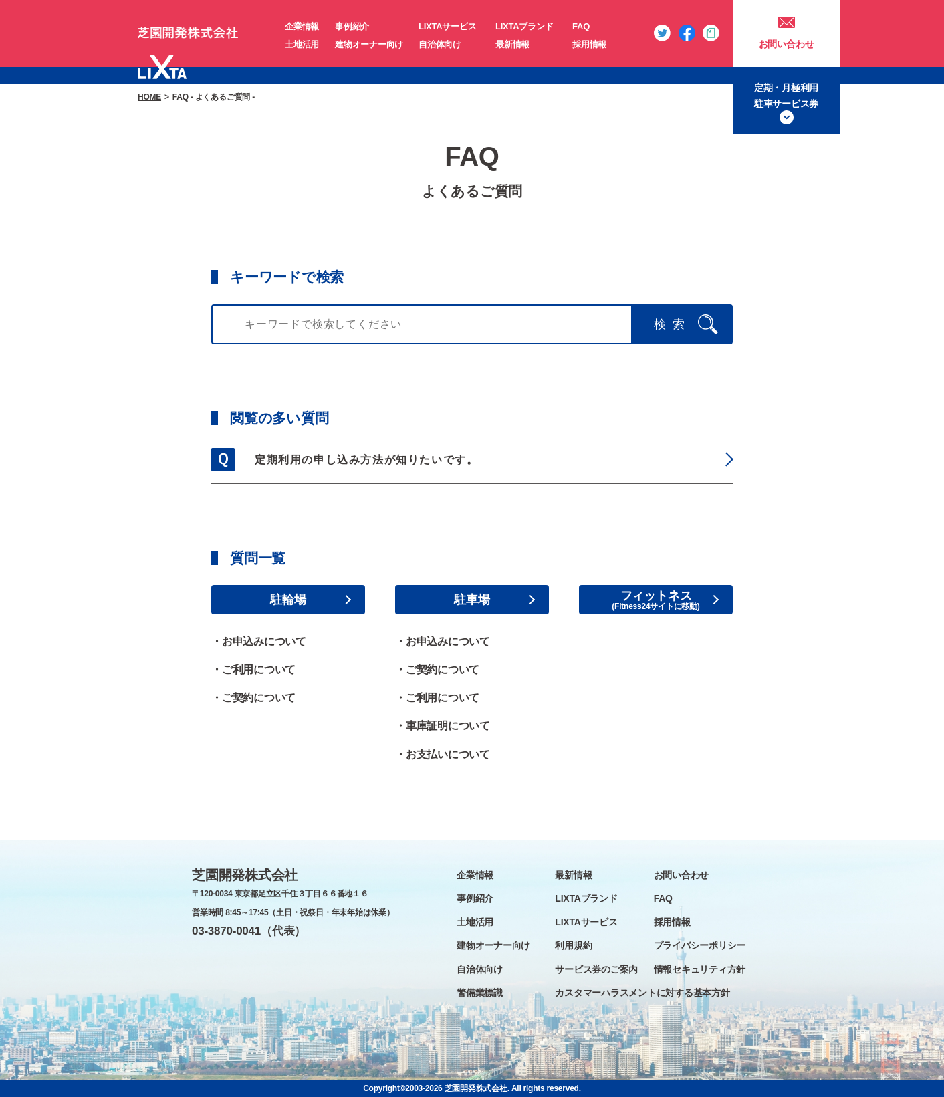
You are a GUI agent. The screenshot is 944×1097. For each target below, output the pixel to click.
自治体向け (440, 44)
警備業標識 (480, 992)
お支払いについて (448, 754)
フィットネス (656, 595)
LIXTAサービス (447, 26)
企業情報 (302, 26)
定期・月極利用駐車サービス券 (786, 95)
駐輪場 (288, 599)
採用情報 (589, 44)
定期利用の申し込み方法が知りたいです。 (366, 459)
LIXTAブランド (524, 26)
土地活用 (302, 44)
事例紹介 (352, 26)
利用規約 (573, 945)
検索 (672, 324)
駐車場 (471, 599)
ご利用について (259, 669)
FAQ (581, 26)
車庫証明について (448, 725)
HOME (149, 97)
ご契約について (259, 697)
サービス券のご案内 (596, 969)
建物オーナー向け (369, 44)
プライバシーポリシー (700, 945)
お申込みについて (264, 641)
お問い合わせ (786, 44)
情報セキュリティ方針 (700, 969)
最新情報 (512, 44)
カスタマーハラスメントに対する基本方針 (642, 992)
